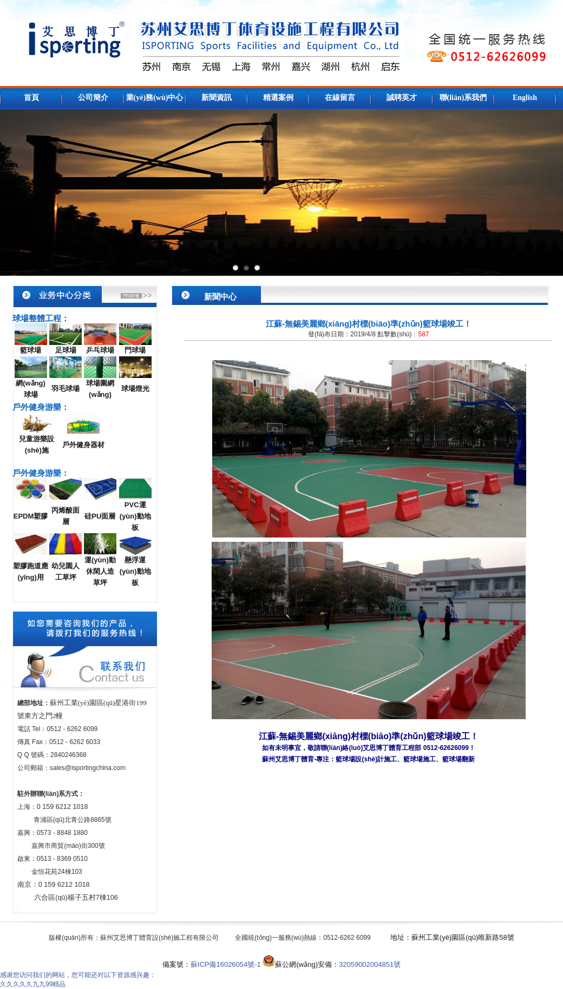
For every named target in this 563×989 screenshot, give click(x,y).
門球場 (135, 350)
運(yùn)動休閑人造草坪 (100, 571)
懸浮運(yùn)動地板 (135, 571)
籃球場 (30, 350)
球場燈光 (135, 388)
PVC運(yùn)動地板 (135, 516)
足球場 (65, 350)
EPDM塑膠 (31, 516)
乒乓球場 (100, 350)
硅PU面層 (99, 516)
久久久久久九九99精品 (33, 984)
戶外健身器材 (83, 445)
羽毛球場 (65, 388)
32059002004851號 (370, 964)
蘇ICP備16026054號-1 (226, 964)
